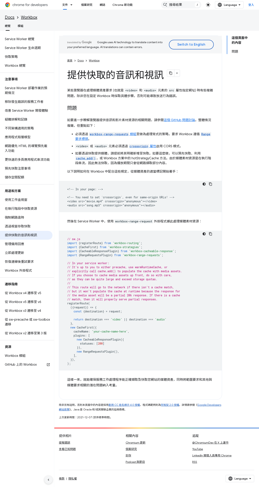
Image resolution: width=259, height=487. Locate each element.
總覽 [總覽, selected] (7, 26)
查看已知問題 (67, 449)
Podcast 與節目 (135, 462)
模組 (20, 26)
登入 (251, 5)
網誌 (102, 5)
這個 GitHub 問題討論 (179, 120)
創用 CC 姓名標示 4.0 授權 (124, 405)
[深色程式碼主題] (204, 184)
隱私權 (72, 478)
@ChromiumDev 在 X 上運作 (210, 442)
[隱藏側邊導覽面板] (48, 480)
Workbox (29, 17)
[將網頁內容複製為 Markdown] (170, 73)
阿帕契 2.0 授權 (170, 405)
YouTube (197, 449)
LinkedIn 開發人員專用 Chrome (211, 455)
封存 (128, 455)
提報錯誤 (64, 442)
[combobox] (181, 4)
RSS (194, 462)
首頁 (69, 60)
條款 (62, 478)
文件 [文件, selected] (65, 5)
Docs (9, 17)
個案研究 (86, 5)
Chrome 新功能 (122, 5)
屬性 (142, 146)
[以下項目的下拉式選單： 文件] (72, 4)
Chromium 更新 (136, 442)
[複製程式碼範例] (210, 184)
